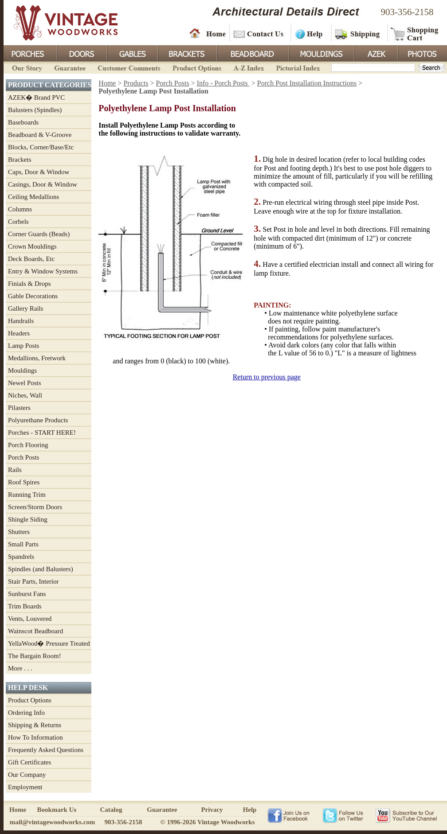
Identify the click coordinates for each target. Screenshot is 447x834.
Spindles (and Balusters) (40, 569)
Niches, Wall (25, 395)
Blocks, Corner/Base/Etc (41, 147)
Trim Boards (25, 606)
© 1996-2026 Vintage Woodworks (207, 822)
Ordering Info (26, 712)
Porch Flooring (28, 444)
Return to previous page (267, 377)
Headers (19, 333)
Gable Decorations (33, 296)
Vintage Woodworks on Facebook (288, 815)
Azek (375, 52)
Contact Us (260, 33)
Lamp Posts (23, 345)
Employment (25, 787)
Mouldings (320, 52)
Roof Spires (23, 482)
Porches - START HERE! (42, 432)
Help (309, 33)
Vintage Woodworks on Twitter (344, 815)
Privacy (212, 809)
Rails (15, 469)
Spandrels (21, 556)
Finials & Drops (29, 283)
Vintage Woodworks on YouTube (406, 815)
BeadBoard (252, 52)
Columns (20, 209)
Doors (81, 52)
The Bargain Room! (34, 655)
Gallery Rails (25, 308)
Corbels (18, 221)
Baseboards (23, 122)
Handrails (21, 320)
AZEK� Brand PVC (36, 97)
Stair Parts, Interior (33, 581)
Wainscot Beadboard (35, 631)
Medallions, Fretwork (37, 358)
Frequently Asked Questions (45, 749)
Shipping (358, 33)
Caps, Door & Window (38, 171)
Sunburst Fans (27, 593)
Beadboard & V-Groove (39, 134)
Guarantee (70, 67)
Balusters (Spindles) (35, 109)
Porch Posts (23, 457)
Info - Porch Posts (223, 83)
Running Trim (27, 494)
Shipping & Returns (34, 725)
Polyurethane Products (38, 420)
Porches (30, 52)
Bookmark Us (57, 809)
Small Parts (23, 544)
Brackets (186, 52)
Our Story (26, 67)
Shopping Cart (415, 33)
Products (135, 83)
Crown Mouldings (32, 246)
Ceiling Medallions (33, 196)
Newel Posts (24, 382)
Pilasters (19, 407)
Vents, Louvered (29, 618)
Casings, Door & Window (42, 184)
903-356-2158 (407, 12)
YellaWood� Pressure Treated (49, 643)
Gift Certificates (29, 762)
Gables (131, 52)
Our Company (27, 774)
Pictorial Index (297, 67)
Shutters (19, 531)
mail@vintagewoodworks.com (52, 822)
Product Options (196, 67)
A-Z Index (248, 67)
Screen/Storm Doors (35, 507)
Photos (422, 52)
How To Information (35, 737)
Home (207, 33)
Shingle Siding (27, 519)
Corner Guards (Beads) (39, 234)
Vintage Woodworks (59, 22)
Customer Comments (128, 67)
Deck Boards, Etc (31, 258)
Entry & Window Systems (43, 271)
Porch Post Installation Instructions (307, 83)
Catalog (111, 809)
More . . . (20, 668)
